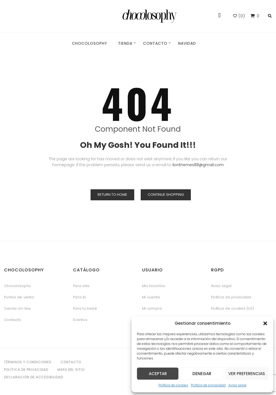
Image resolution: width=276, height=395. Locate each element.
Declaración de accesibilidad (33, 377)
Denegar (201, 373)
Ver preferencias (246, 373)
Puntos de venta (19, 297)
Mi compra (152, 308)
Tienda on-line (17, 308)
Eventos (80, 319)
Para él (79, 297)
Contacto (12, 319)
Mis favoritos (153, 285)
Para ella (81, 285)
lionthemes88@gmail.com (198, 164)
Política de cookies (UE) (232, 308)
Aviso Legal (237, 385)
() (239, 16)
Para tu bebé (85, 308)
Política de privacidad (208, 385)
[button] (265, 323)
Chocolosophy (17, 285)
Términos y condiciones (27, 362)
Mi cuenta (151, 297)
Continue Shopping (166, 194)
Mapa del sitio (71, 369)
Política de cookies (173, 385)
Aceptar (158, 373)
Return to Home (112, 194)
